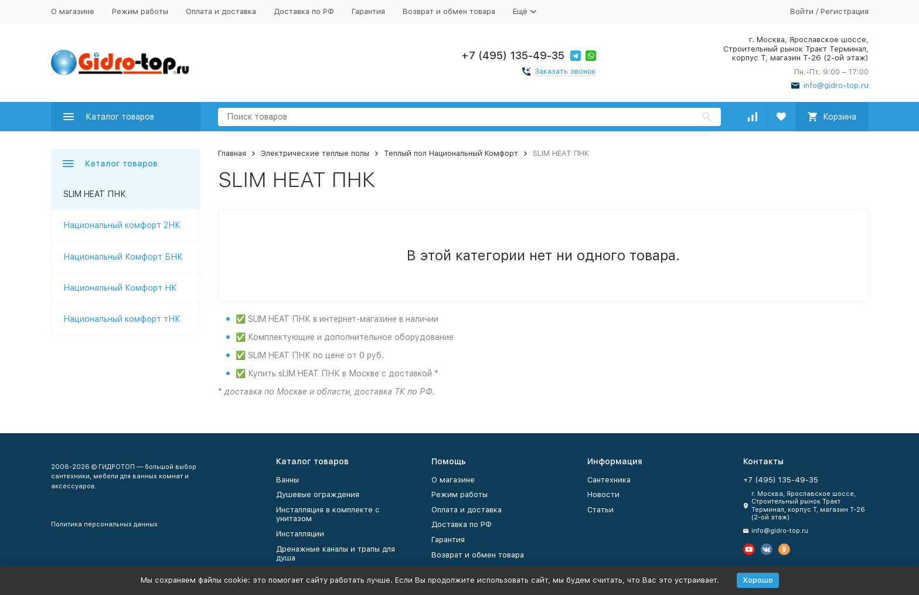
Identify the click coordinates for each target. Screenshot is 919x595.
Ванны (287, 479)
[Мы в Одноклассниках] (784, 549)
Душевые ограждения (317, 494)
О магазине (72, 11)
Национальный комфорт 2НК (122, 225)
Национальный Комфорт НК (120, 288)
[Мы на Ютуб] (749, 549)
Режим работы (140, 11)
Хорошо (758, 580)
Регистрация (845, 11)
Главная (232, 153)
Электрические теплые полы (315, 153)
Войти (802, 11)
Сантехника (609, 479)
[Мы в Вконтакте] (766, 549)
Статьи (600, 509)
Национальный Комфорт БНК (123, 256)
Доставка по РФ (304, 11)
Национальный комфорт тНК (122, 319)
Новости (603, 494)
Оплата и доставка (221, 11)
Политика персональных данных (104, 524)
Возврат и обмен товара (449, 11)
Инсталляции (300, 533)
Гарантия (368, 11)
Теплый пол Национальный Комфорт (451, 153)
